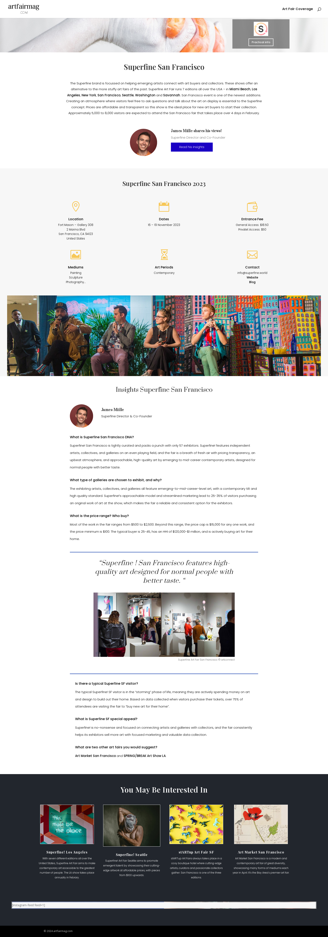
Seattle (128, 95)
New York (89, 95)
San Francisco (108, 95)
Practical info (261, 42)
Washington (145, 95)
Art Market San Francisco (95, 756)
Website (252, 278)
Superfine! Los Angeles (67, 852)
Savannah (171, 95)
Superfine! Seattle (132, 854)
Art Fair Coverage (297, 9)
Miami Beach (239, 89)
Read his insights (191, 147)
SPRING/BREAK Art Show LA (145, 756)
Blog (252, 282)
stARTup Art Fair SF (196, 852)
